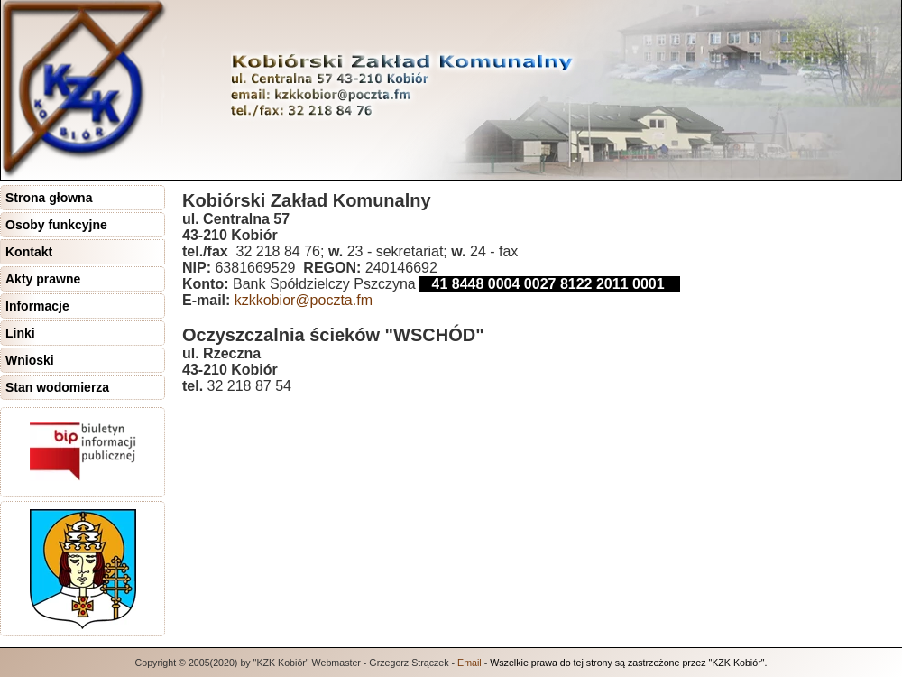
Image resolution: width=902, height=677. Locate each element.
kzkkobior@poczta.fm (304, 300)
